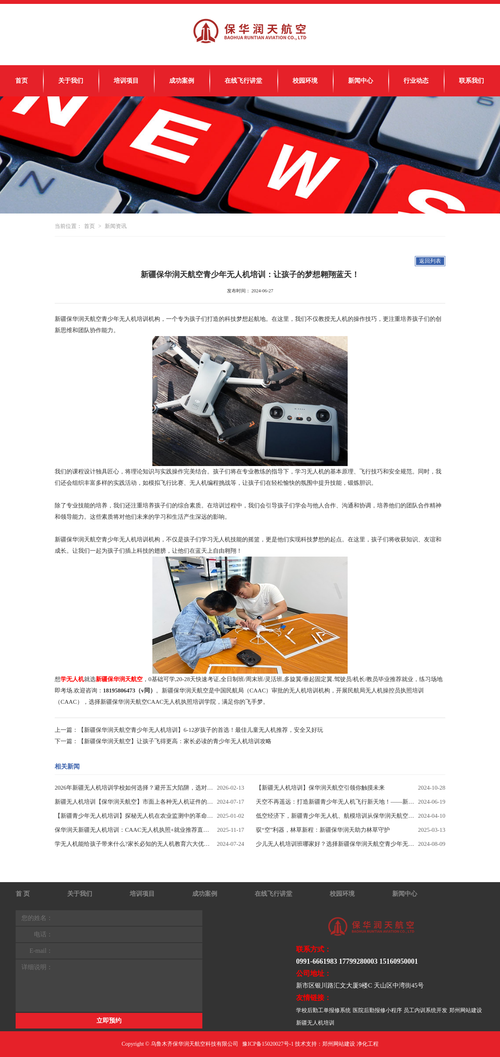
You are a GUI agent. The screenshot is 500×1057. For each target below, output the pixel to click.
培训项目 (126, 80)
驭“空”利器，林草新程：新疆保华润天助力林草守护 (323, 830)
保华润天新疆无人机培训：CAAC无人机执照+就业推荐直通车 (134, 830)
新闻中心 (360, 80)
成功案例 (181, 80)
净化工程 (368, 1044)
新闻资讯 (116, 226)
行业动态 (416, 80)
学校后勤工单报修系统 (323, 1010)
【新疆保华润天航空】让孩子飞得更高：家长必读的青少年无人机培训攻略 (174, 741)
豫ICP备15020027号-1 (267, 1044)
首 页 (23, 893)
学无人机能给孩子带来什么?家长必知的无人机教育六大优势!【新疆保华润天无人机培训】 (134, 844)
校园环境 (305, 80)
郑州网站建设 (465, 1010)
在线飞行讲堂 (243, 80)
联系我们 (471, 80)
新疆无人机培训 (315, 1023)
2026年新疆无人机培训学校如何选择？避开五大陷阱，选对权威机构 (134, 788)
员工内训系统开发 (425, 1010)
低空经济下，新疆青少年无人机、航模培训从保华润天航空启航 (335, 816)
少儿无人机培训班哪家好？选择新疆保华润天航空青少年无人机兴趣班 (335, 844)
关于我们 (70, 80)
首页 (21, 80)
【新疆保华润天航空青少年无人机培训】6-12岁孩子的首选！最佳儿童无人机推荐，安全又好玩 (200, 730)
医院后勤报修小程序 (377, 1010)
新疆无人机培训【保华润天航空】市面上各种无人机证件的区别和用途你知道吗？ (134, 802)
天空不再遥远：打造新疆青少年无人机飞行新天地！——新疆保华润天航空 (335, 802)
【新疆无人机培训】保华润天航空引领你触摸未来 (320, 788)
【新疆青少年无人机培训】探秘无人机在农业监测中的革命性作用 (134, 816)
